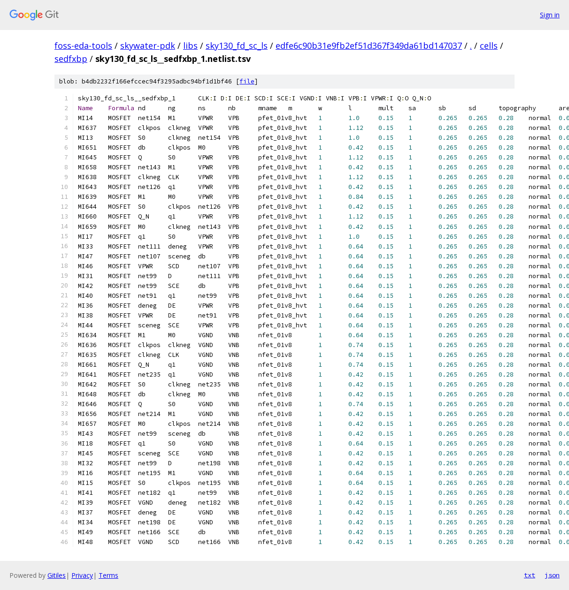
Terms (108, 575)
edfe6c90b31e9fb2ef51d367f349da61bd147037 (369, 45)
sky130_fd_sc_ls (237, 45)
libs (190, 45)
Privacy (82, 575)
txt (529, 575)
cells (489, 45)
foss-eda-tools (83, 45)
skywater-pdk (147, 45)
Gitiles (56, 575)
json (552, 575)
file (246, 81)
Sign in (550, 14)
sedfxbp (70, 58)
